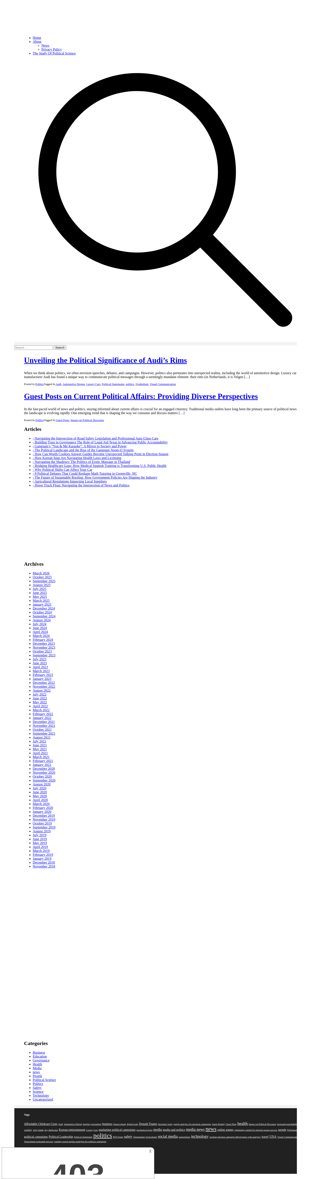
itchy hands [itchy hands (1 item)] (38, 1130)
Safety (37, 1088)
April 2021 (40, 753)
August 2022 (42, 690)
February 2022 (43, 714)
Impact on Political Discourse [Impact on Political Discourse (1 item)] (262, 1124)
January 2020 (42, 812)
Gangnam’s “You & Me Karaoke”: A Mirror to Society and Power (80, 446)
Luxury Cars (93, 384)
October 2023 (42, 651)
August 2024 (42, 620)
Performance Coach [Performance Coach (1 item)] (296, 1130)
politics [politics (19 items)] (102, 1135)
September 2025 (44, 581)
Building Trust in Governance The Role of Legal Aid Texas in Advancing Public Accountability (101, 442)
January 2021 (42, 765)
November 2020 (44, 772)
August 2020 (42, 784)
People (37, 1076)
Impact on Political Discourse (87, 420)
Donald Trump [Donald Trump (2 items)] (148, 1124)
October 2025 (42, 577)
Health (37, 1064)
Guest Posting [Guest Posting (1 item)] (218, 1124)
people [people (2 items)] (282, 1129)
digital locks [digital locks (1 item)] (132, 1124)
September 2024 (44, 616)
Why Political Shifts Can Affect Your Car (63, 469)
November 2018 (44, 866)
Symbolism (141, 384)
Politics (39, 384)
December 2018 (44, 862)
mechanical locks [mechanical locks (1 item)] (144, 1130)
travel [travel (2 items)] (265, 1136)
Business (39, 1052)
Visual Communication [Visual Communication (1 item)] (288, 1137)
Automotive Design (74, 384)
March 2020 (41, 804)
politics (130, 384)
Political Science (44, 1080)
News (45, 45)
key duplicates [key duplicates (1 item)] (51, 1130)
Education (40, 1056)
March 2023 (41, 671)
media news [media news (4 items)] (195, 1129)
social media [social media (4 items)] (168, 1136)
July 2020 (40, 788)
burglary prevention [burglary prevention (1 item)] (92, 1124)
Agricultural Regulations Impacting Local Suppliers (71, 481)
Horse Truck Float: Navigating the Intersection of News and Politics (82, 485)
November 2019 (44, 819)
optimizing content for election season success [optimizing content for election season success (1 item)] (255, 1130)
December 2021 (44, 722)
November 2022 (44, 686)
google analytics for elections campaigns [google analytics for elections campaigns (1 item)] (192, 1124)
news (36, 1072)
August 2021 (42, 737)
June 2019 (40, 839)
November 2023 (44, 647)
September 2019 (44, 827)
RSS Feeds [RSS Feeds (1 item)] (118, 1137)
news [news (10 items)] (211, 1129)
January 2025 (42, 604)
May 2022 (40, 702)
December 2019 (44, 815)
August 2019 (42, 831)
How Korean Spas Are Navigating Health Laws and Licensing (78, 458)
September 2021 (44, 733)
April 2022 (40, 706)
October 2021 (42, 729)
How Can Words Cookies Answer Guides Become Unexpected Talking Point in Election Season (101, 454)
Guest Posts (62, 420)
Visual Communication (163, 384)
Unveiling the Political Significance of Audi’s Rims (105, 360)
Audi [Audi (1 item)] (60, 1124)
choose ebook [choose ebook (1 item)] (119, 1124)
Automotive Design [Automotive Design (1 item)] (73, 1124)
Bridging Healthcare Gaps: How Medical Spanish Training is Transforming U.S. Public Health (100, 466)
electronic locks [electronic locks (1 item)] (165, 1124)
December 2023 (44, 643)
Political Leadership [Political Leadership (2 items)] (61, 1136)
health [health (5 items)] (242, 1123)
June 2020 (40, 792)
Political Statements (113, 384)
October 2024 (42, 612)
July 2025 (40, 589)
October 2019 (42, 823)
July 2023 (40, 659)
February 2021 (43, 761)
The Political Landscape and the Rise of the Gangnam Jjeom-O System (84, 450)
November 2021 (44, 726)
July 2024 (40, 624)
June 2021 (40, 745)
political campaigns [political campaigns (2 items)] (36, 1136)
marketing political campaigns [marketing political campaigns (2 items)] (117, 1129)
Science (38, 1091)
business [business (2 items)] (107, 1124)
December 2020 (44, 769)
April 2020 (40, 800)
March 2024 (41, 636)
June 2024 (40, 628)
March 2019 (41, 851)
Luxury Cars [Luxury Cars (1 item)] (92, 1130)
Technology (41, 1095)
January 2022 (42, 718)
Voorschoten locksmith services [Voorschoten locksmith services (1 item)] (38, 1141)
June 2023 (40, 663)
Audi (58, 384)
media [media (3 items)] (157, 1130)
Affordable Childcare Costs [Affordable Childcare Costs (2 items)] (41, 1124)
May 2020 (40, 796)
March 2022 (41, 710)
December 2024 (44, 608)
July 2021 (40, 741)
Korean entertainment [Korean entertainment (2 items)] (72, 1129)
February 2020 (43, 808)
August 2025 (42, 585)
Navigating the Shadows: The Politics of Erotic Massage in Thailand (82, 462)
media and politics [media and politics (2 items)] (174, 1129)
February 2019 (43, 855)
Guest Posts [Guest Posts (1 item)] (231, 1124)
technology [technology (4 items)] (200, 1136)
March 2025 (41, 600)
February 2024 (43, 640)
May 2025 (40, 597)
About (37, 41)
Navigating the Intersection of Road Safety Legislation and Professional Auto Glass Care (96, 438)
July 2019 (40, 835)
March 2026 (41, 573)
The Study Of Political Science (54, 53)
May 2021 (40, 749)
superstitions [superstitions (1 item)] (184, 1137)
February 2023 (43, 675)
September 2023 (44, 655)
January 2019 (42, 858)
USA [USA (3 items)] (272, 1137)
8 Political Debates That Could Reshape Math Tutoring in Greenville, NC (86, 473)
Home (37, 38)
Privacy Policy (52, 49)
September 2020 (44, 780)
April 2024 (40, 632)
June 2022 (40, 698)
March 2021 (41, 757)
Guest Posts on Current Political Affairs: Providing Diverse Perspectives (141, 396)
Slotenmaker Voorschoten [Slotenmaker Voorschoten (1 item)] (145, 1137)
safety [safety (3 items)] (128, 1137)
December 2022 (44, 683)
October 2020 (42, 776)
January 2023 (42, 679)
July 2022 (40, 694)
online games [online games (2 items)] (225, 1129)
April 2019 (40, 847)
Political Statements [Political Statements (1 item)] (83, 1137)
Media (37, 1068)
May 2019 (40, 843)
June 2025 (40, 593)
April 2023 (40, 667)
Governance (41, 1060)
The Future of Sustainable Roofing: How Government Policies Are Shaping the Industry (96, 477)
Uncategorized (43, 1099)
